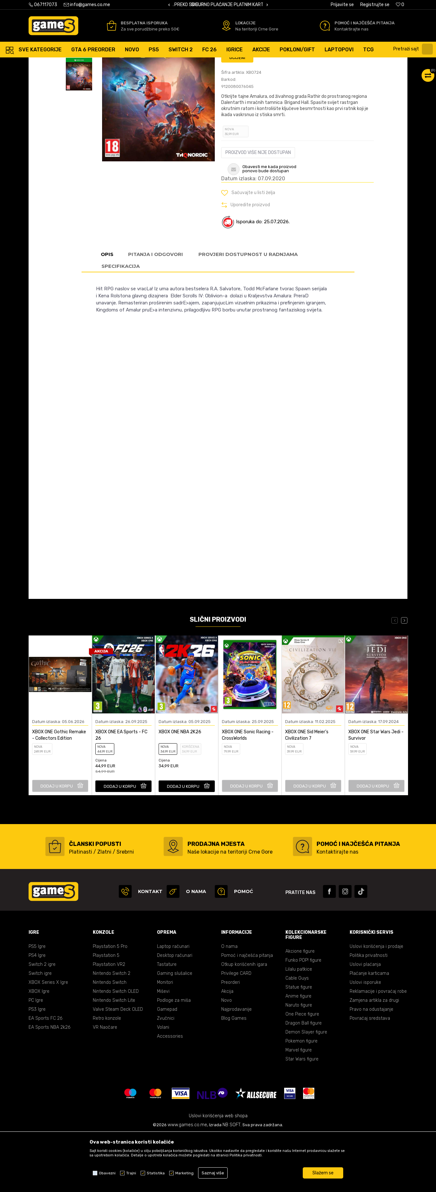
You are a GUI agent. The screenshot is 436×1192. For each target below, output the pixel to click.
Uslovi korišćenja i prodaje (376, 1003)
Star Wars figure (301, 1116)
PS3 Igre (37, 1066)
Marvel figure (298, 1107)
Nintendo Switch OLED (116, 1048)
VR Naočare (105, 1084)
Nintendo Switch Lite (114, 1057)
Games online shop (47, 64)
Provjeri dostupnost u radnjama (248, 311)
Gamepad (167, 1066)
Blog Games (234, 1075)
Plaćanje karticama (369, 1030)
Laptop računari (173, 1003)
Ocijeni (237, 115)
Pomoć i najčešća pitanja (247, 1012)
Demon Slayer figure (306, 1089)
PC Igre (36, 1057)
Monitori (165, 1039)
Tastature (167, 1021)
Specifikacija (120, 323)
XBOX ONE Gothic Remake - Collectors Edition (59, 792)
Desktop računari (174, 1012)
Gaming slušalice (174, 1030)
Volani (163, 1084)
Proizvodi (81, 64)
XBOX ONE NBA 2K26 (180, 789)
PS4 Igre (37, 1012)
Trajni (131, 1173)
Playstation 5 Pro (110, 1003)
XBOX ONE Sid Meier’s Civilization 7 (306, 792)
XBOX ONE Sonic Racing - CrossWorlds (248, 792)
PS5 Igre (37, 1003)
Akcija (227, 1048)
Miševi (163, 1048)
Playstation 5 (106, 1012)
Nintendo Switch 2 (111, 1030)
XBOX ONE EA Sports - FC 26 (121, 792)
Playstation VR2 (109, 1021)
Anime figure (298, 1053)
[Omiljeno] (400, 4)
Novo (226, 1057)
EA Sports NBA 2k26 (49, 1084)
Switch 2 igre (42, 1021)
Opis (107, 311)
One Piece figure (302, 1071)
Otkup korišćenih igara (244, 1021)
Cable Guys (297, 1035)
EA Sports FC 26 (45, 1075)
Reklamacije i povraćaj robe (378, 1048)
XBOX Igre (39, 1048)
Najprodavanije (236, 1066)
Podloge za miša (174, 1057)
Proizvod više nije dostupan (258, 209)
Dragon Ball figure (303, 1080)
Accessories (170, 1093)
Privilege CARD (236, 1030)
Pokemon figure (301, 1098)
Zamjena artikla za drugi (374, 1057)
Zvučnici (165, 1075)
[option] (218, 5)
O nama (229, 1003)
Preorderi (230, 1039)
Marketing (184, 1173)
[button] (414, 49)
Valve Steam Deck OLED (118, 1066)
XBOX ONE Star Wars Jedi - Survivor (376, 792)
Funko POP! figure (303, 1017)
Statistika (156, 1173)
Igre (99, 64)
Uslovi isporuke (365, 1039)
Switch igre (40, 1030)
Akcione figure (300, 1008)
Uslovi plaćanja (365, 1021)
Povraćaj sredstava (370, 1075)
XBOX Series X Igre (48, 1039)
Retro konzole (107, 1075)
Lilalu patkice (298, 1026)
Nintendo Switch (109, 1039)
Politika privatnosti (369, 1012)
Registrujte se (374, 4)
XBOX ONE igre (122, 64)
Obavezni (107, 1173)
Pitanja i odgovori (155, 311)
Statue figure (298, 1044)
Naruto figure (298, 1062)
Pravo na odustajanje (371, 1066)
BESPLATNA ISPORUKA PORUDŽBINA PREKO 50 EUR (225, 4)
